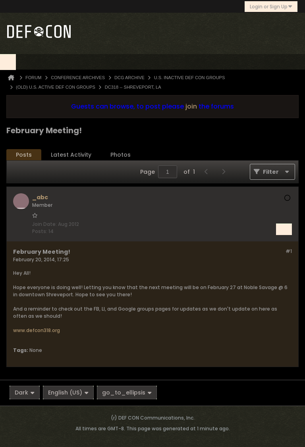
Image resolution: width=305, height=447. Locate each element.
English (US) (68, 392)
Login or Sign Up (271, 6)
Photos (120, 155)
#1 (289, 251)
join (191, 106)
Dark (25, 392)
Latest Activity (71, 155)
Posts (24, 155)
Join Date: (44, 224)
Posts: (39, 231)
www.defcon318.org (36, 330)
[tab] (23, 155)
